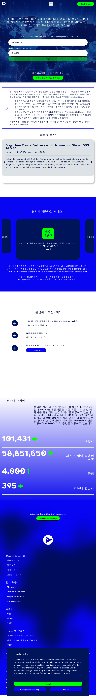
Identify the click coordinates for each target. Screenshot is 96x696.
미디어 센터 (12, 570)
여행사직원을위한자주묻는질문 (58, 277)
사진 (9, 614)
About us (11, 587)
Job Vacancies (14, 602)
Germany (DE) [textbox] (17, 42)
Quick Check (85, 4)
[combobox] (48, 42)
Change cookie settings (30, 689)
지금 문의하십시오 (34, 338)
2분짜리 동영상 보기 (28, 277)
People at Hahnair (15, 597)
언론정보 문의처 (14, 575)
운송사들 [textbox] (15, 53)
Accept (48, 684)
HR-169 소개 (48, 249)
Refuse (66, 689)
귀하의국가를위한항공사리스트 (20, 48)
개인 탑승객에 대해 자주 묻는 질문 (48, 73)
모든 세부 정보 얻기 (35, 326)
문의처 (10, 646)
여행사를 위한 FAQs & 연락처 (48, 78)
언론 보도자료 (13, 561)
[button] (51, 4)
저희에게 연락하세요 (64, 280)
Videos (10, 619)
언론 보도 (11, 566)
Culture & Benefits (16, 592)
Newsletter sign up (48, 519)
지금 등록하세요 (36, 351)
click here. (65, 673)
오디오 (10, 624)
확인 (48, 59)
